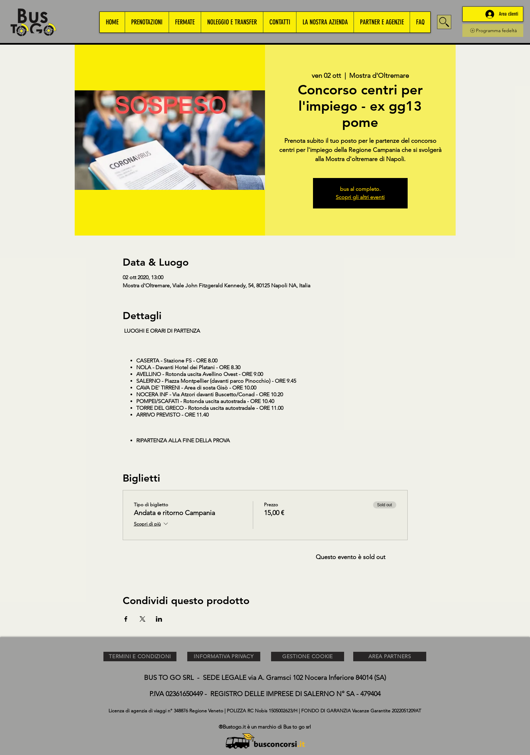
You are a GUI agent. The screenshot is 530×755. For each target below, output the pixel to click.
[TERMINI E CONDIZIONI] (139, 656)
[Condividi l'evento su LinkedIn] (159, 619)
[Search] (444, 22)
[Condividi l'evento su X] (142, 619)
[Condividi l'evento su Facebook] (126, 619)
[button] (147, 22)
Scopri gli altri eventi (360, 197)
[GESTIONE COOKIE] (307, 656)
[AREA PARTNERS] (389, 656)
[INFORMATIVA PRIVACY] (223, 656)
